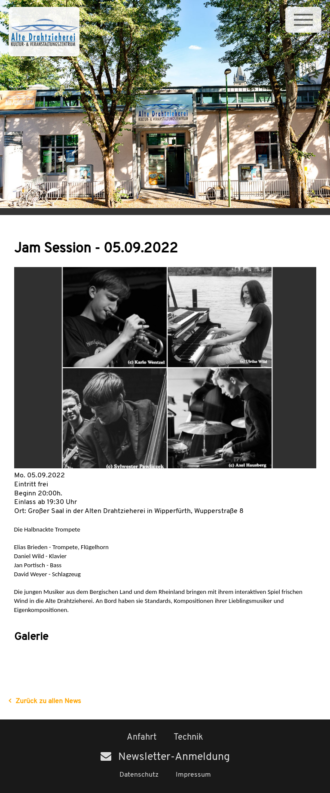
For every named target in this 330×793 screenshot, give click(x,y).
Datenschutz (139, 774)
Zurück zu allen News (48, 701)
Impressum (193, 774)
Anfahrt (141, 737)
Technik (188, 737)
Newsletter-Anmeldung (165, 757)
